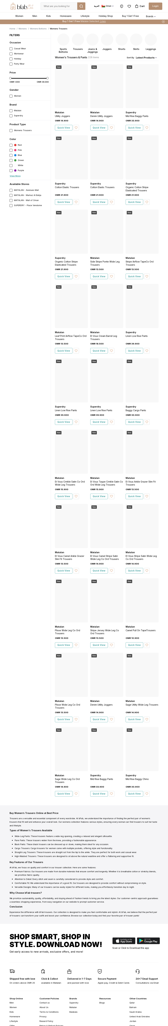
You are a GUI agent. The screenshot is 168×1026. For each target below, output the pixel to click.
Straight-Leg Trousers (25, 852)
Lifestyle (85, 16)
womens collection (71, 822)
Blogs (102, 1003)
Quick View (63, 127)
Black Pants (20, 844)
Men (34, 16)
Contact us (44, 1003)
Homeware (65, 16)
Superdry (73, 1003)
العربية (96, 6)
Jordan (132, 1021)
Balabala (73, 1012)
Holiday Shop (106, 16)
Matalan (73, 1007)
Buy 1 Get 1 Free (130, 16)
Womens (22, 28)
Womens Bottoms (38, 28)
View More (15, 176)
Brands (149, 16)
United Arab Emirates (139, 1016)
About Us (43, 1007)
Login (155, 6)
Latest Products (145, 57)
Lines (103, 21)
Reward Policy (46, 1021)
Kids (48, 16)
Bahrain (132, 1007)
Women (19, 16)
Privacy (42, 1016)
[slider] (10, 78)
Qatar (132, 1003)
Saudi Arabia (135, 1012)
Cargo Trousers (22, 848)
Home (12, 28)
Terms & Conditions (49, 1012)
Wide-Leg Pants (22, 836)
